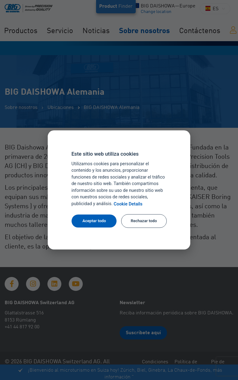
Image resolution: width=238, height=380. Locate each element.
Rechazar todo (144, 220)
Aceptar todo (94, 220)
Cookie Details (128, 204)
